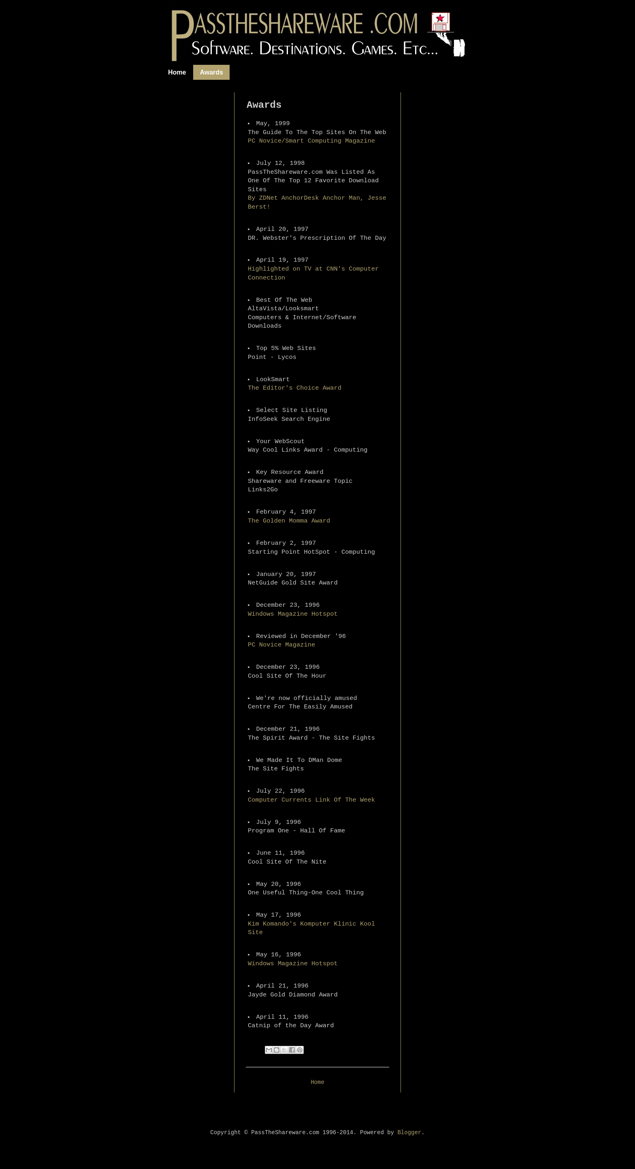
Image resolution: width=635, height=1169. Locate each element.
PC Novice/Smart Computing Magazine (311, 141)
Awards (211, 72)
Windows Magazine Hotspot (293, 614)
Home (177, 72)
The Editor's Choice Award (294, 388)
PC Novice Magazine (281, 644)
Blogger (409, 1132)
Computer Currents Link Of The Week (311, 800)
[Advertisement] (206, 213)
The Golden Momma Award (289, 521)
